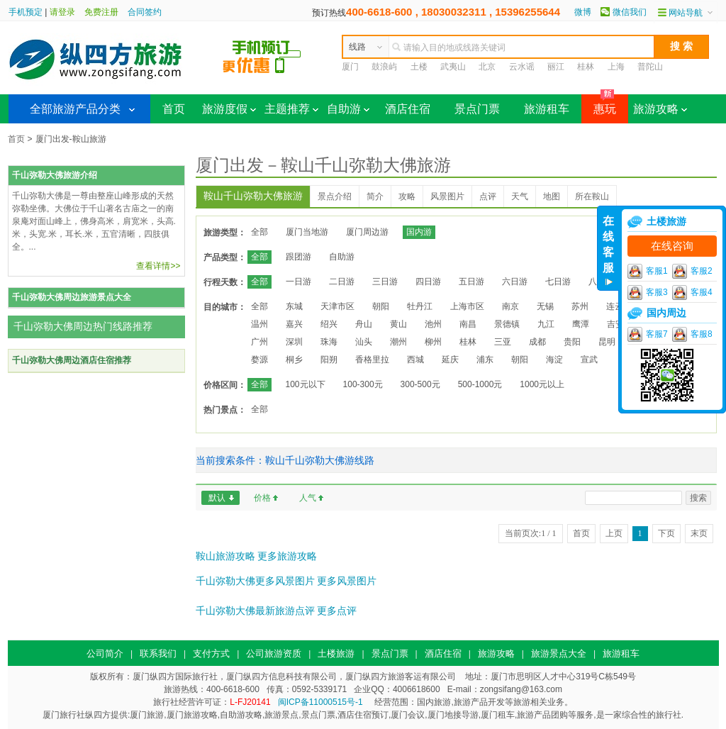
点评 (487, 196)
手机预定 (26, 12)
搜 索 (681, 46)
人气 (307, 498)
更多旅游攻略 (287, 556)
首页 (173, 109)
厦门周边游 (367, 232)
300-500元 (420, 384)
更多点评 (337, 610)
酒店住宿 (407, 109)
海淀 (554, 359)
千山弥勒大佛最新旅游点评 (255, 610)
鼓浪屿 (384, 67)
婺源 (259, 359)
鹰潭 (580, 324)
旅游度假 (229, 109)
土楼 (419, 67)
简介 (375, 196)
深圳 (294, 342)
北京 (487, 67)
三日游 (385, 281)
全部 (259, 232)
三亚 (502, 342)
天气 (519, 196)
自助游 (348, 109)
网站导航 (686, 13)
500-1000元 (480, 384)
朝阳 (380, 306)
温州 (259, 324)
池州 (433, 324)
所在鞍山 (592, 196)
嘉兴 (294, 324)
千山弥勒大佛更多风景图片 (255, 580)
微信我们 (630, 12)
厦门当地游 (307, 232)
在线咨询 (672, 246)
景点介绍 (335, 196)
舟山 (363, 324)
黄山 (398, 324)
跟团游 (298, 257)
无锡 (545, 306)
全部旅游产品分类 (75, 109)
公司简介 (104, 653)
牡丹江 (419, 306)
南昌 (467, 324)
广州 (259, 342)
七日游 (558, 281)
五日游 (471, 281)
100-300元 (363, 384)
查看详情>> (158, 266)
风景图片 (447, 196)
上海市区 (467, 306)
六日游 (514, 281)
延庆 (450, 359)
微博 (582, 12)
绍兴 (328, 324)
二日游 (341, 281)
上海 (616, 67)
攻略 (406, 196)
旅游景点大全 (558, 653)
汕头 (363, 342)
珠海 (328, 342)
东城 (294, 306)
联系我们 (158, 653)
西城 (415, 359)
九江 (545, 324)
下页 (666, 533)
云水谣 (522, 67)
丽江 (555, 67)
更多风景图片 (346, 580)
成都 (537, 342)
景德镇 (507, 324)
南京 (510, 306)
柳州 (433, 342)
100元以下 (305, 384)
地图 (551, 196)
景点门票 (477, 109)
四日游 (428, 281)
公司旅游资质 (273, 653)
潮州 (398, 342)
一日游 (298, 281)
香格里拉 (372, 359)
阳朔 (328, 359)
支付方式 (211, 653)
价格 (262, 498)
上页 (613, 533)
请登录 (62, 12)
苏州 (579, 306)
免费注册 (101, 12)
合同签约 (145, 12)
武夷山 (453, 67)
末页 (699, 533)
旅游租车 (546, 109)
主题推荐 (291, 109)
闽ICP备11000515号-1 (320, 702)
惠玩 (598, 104)
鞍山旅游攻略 (225, 556)
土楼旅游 (336, 653)
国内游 (419, 232)
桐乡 (294, 359)
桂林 (585, 67)
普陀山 (650, 67)
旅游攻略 (660, 109)
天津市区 (337, 306)
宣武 (589, 359)
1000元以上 (542, 384)
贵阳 (572, 342)
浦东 (484, 359)
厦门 (350, 67)
